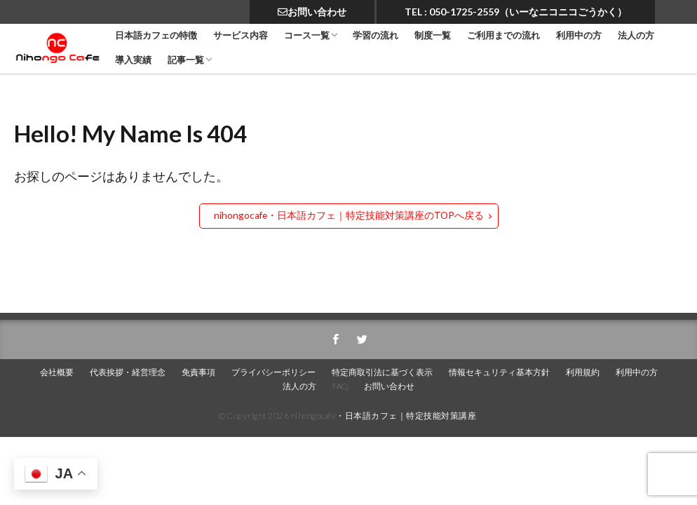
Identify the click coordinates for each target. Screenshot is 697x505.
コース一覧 (307, 35)
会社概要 (57, 372)
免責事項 (198, 372)
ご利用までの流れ (503, 35)
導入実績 (133, 60)
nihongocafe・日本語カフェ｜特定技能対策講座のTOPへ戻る (348, 215)
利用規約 (583, 372)
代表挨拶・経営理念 (127, 372)
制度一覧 (432, 35)
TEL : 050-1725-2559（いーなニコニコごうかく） (516, 12)
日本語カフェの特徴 (156, 35)
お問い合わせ (312, 12)
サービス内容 (240, 35)
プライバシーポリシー (273, 372)
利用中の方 (579, 35)
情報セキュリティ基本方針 (499, 372)
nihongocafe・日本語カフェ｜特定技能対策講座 (384, 415)
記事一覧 (186, 60)
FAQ (340, 386)
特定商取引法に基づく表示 (382, 372)
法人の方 (636, 35)
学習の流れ (375, 35)
